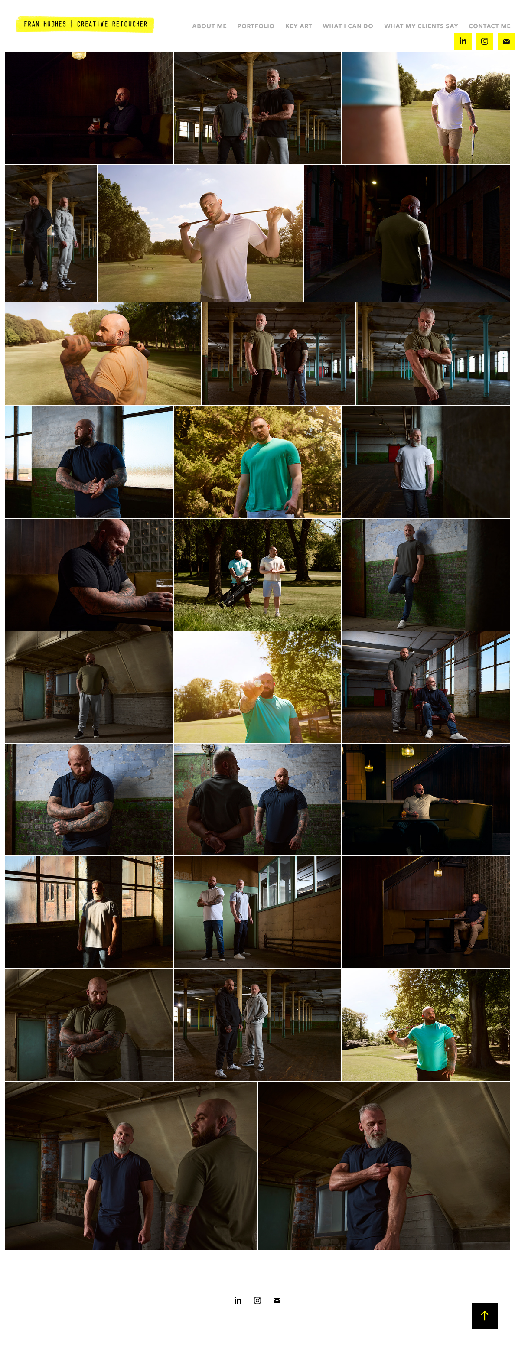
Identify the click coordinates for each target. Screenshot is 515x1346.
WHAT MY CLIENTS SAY (421, 26)
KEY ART (298, 26)
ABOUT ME (209, 26)
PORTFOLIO (255, 26)
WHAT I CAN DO (348, 26)
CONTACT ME (490, 26)
